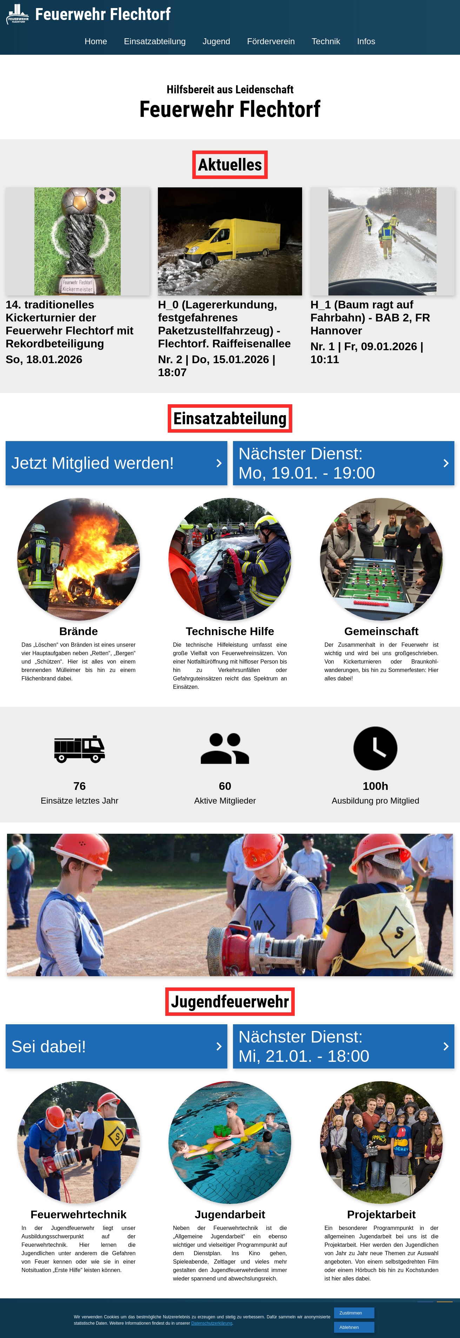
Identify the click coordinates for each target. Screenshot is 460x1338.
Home (96, 41)
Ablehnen (349, 1327)
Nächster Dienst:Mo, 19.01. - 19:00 (347, 463)
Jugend (216, 41)
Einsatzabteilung (155, 41)
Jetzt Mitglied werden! (119, 463)
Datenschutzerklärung (211, 1323)
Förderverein (271, 41)
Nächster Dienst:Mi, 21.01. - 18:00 (347, 1046)
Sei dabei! (119, 1046)
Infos (366, 41)
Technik (326, 41)
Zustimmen (351, 1313)
